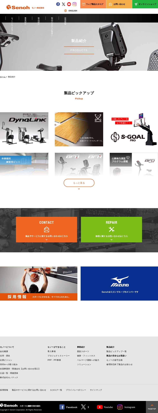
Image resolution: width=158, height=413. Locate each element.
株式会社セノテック (9, 377)
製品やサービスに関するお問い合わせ (29, 390)
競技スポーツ (83, 351)
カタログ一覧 (56, 390)
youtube (69, 4)
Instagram (126, 407)
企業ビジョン (6, 360)
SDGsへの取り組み (9, 364)
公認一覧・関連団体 (9, 373)
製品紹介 (39, 20)
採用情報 (65, 20)
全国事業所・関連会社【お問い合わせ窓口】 (20, 369)
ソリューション (84, 364)
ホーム (3, 77)
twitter (63, 4)
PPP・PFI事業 (54, 360)
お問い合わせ (119, 4)
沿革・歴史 (5, 356)
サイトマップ (96, 390)
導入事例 (52, 351)
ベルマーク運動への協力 (88, 360)
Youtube (105, 407)
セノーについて (7, 347)
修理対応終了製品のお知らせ (119, 364)
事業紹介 (26, 20)
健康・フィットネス (86, 356)
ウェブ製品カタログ (94, 4)
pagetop (152, 407)
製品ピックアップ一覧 (116, 351)
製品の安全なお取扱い (52, 20)
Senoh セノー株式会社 (25, 12)
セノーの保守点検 (114, 360)
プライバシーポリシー (76, 390)
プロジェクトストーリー (59, 356)
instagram (74, 4)
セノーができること (12, 20)
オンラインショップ (147, 4)
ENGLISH (70, 10)
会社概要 (4, 351)
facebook (58, 4)
